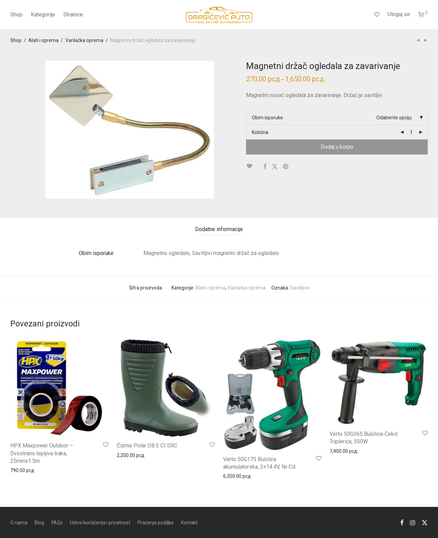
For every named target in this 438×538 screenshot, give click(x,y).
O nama (18, 522)
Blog (39, 522)
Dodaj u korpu (337, 147)
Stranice (73, 14)
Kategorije (43, 14)
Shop (16, 14)
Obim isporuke (267, 117)
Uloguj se (399, 14)
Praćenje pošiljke (156, 522)
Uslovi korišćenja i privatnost (100, 522)
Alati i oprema (43, 40)
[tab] (219, 229)
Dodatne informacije (219, 229)
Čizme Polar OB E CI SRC (147, 445)
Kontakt (189, 522)
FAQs (57, 522)
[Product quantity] (411, 132)
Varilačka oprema (84, 40)
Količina (260, 132)
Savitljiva (299, 288)
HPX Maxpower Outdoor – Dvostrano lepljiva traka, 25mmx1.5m (41, 453)
